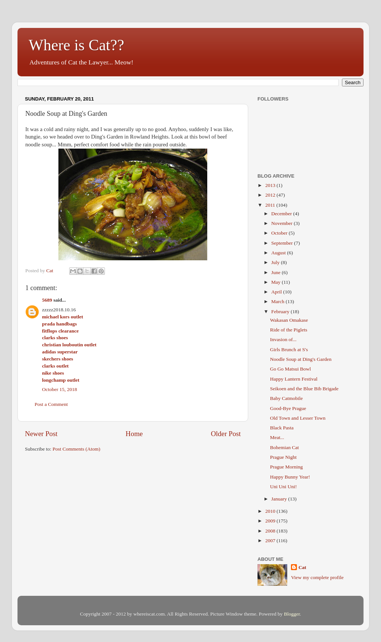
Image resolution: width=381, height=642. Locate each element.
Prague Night (283, 457)
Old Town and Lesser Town (298, 418)
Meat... (277, 437)
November (282, 223)
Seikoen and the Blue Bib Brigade (304, 388)
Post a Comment (51, 404)
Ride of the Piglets (288, 330)
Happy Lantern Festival (293, 379)
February (281, 311)
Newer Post (41, 434)
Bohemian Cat (284, 447)
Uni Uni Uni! (283, 486)
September (282, 243)
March (278, 301)
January (279, 499)
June (276, 272)
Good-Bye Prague (288, 408)
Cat (302, 567)
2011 (270, 205)
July (276, 262)
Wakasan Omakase (289, 320)
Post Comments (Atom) (76, 449)
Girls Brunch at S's (289, 349)
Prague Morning (286, 467)
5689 (47, 300)
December (282, 213)
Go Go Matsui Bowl (290, 369)
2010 (270, 511)
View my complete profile (317, 577)
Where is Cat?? (76, 45)
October (280, 233)
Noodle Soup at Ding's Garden (301, 359)
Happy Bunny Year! (290, 477)
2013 (270, 185)
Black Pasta (282, 427)
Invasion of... (283, 339)
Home (134, 434)
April (277, 292)
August (279, 252)
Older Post (226, 434)
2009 (270, 521)
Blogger (292, 614)
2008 (270, 531)
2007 (270, 540)
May (276, 282)
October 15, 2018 (59, 389)
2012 (270, 195)
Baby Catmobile (286, 398)
